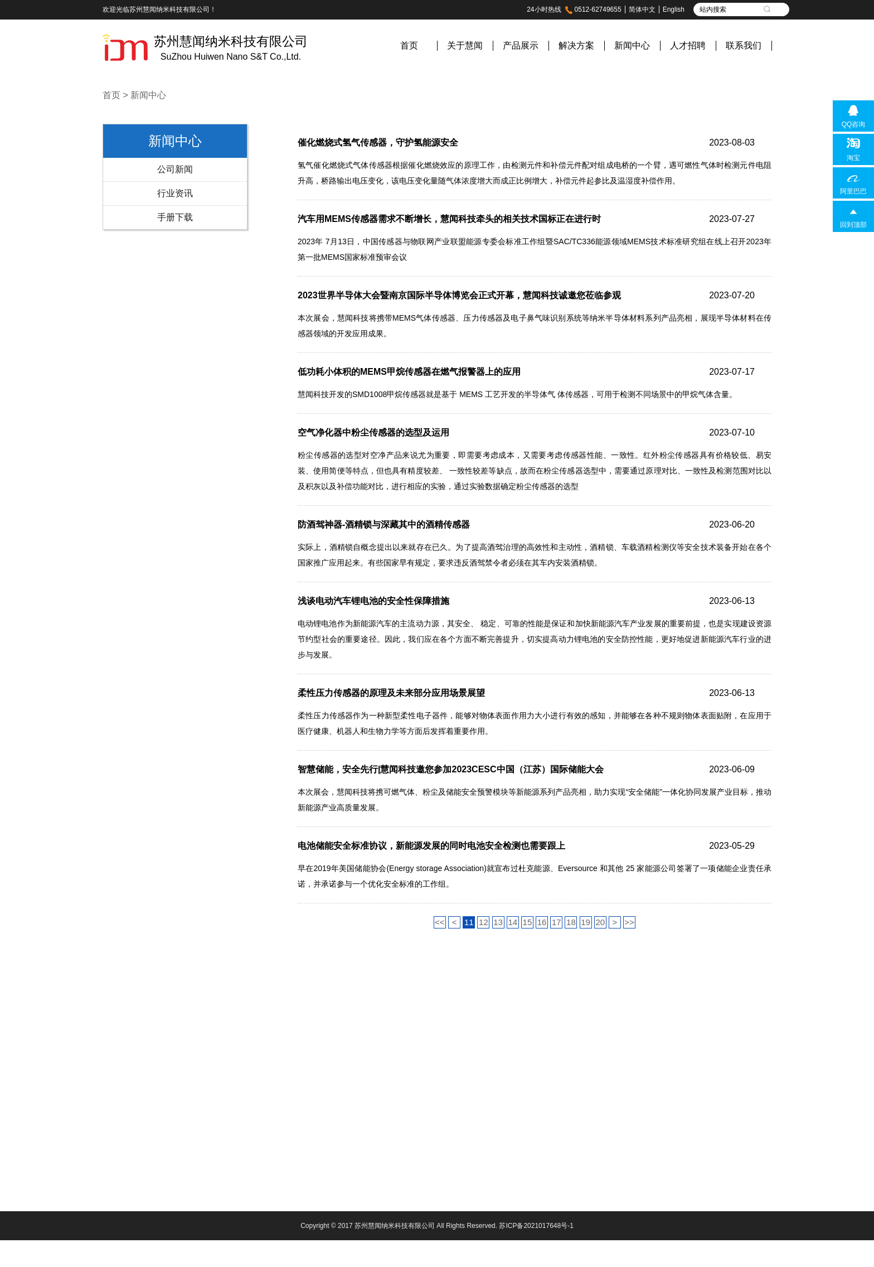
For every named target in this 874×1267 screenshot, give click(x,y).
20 (600, 922)
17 (556, 922)
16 (542, 922)
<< (440, 922)
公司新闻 (175, 169)
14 (512, 922)
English (673, 9)
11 (469, 922)
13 (498, 922)
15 (527, 922)
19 (585, 922)
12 (483, 922)
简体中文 (642, 9)
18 (571, 922)
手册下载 (175, 217)
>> (629, 922)
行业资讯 (175, 193)
